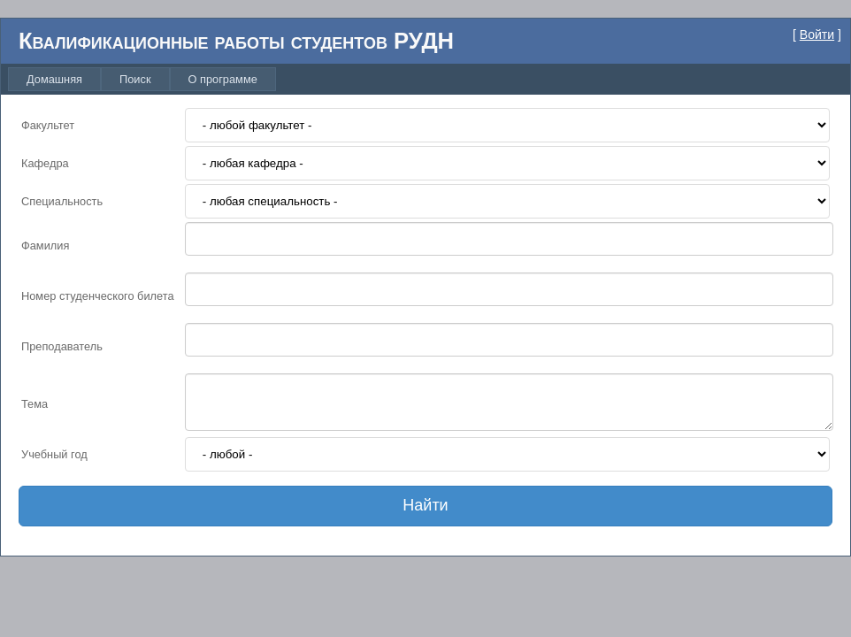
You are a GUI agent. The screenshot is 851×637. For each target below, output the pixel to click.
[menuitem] (54, 79)
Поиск (134, 79)
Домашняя (54, 79)
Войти (817, 34)
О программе (222, 79)
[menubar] (142, 79)
